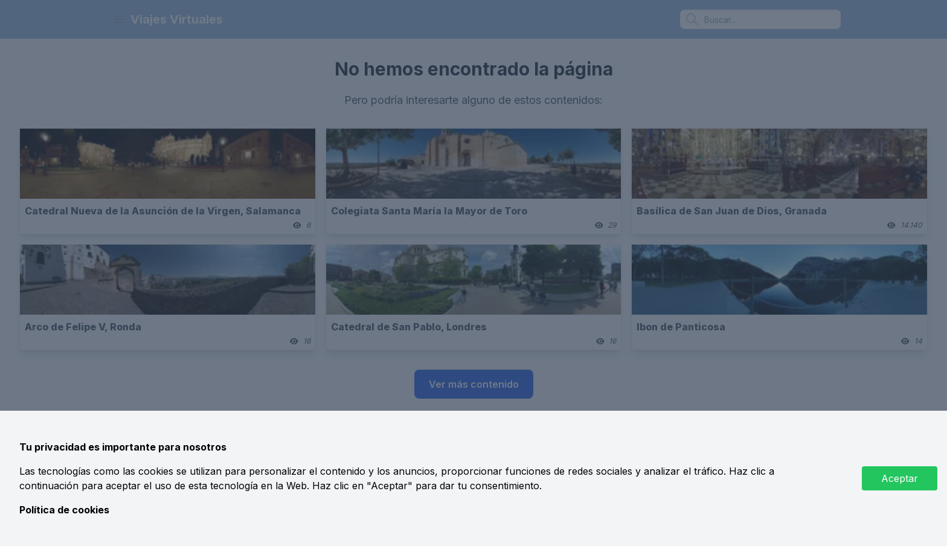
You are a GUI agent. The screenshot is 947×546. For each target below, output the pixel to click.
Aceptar (899, 478)
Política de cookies (64, 510)
